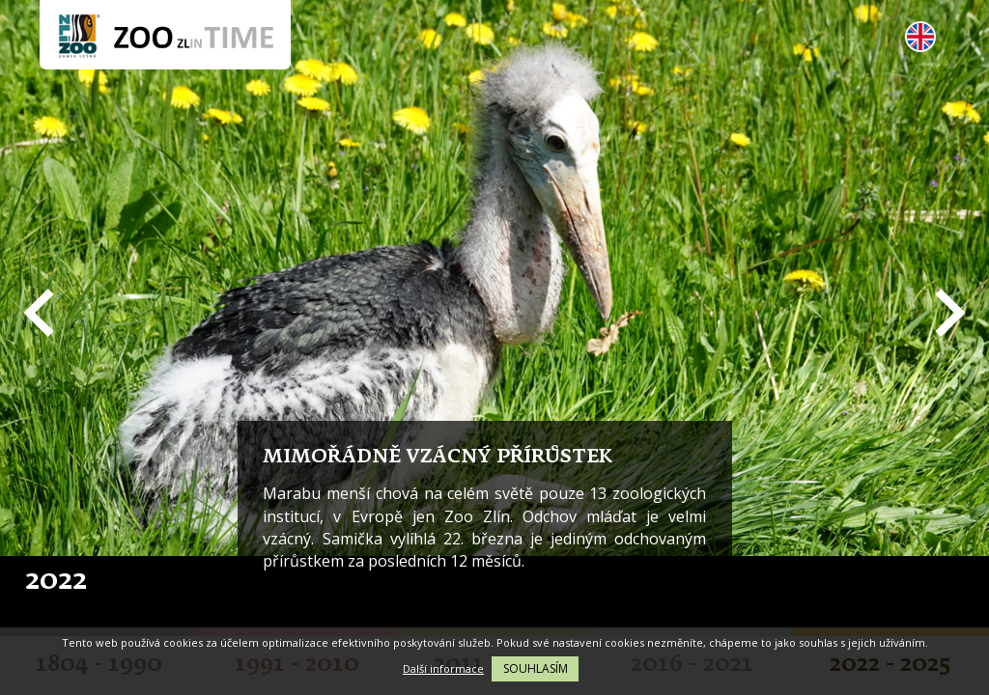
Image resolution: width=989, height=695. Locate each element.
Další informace (443, 668)
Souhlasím (535, 668)
